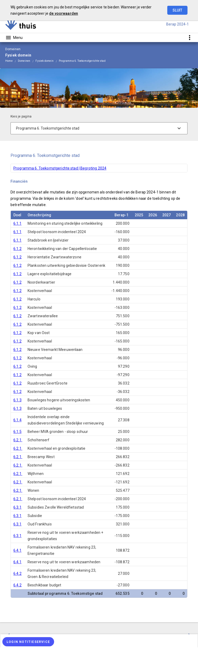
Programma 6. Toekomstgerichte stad (82, 60)
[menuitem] (11, 61)
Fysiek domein (44, 60)
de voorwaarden (63, 13)
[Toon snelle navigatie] (189, 37)
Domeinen (24, 60)
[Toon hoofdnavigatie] (14, 37)
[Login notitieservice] (28, 641)
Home (9, 60)
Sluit (177, 10)
